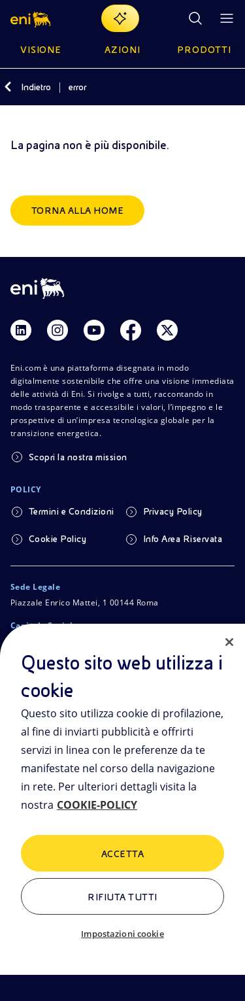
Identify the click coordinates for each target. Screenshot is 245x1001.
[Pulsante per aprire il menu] (227, 18)
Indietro (36, 87)
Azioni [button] (122, 49)
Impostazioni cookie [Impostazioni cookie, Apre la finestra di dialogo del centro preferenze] (122, 934)
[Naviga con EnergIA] (120, 18)
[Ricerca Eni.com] (195, 18)
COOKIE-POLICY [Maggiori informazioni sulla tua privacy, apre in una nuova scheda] (97, 805)
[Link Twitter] (167, 330)
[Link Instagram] (57, 330)
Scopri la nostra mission (78, 457)
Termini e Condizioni (71, 511)
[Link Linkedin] (20, 330)
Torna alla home (77, 210)
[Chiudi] (229, 642)
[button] (31, 18)
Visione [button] (41, 49)
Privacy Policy (173, 511)
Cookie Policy (57, 539)
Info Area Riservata (182, 539)
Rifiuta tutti (122, 897)
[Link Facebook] (130, 330)
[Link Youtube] (94, 330)
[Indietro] (8, 87)
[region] (122, 812)
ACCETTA (122, 854)
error (77, 87)
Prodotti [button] (204, 49)
